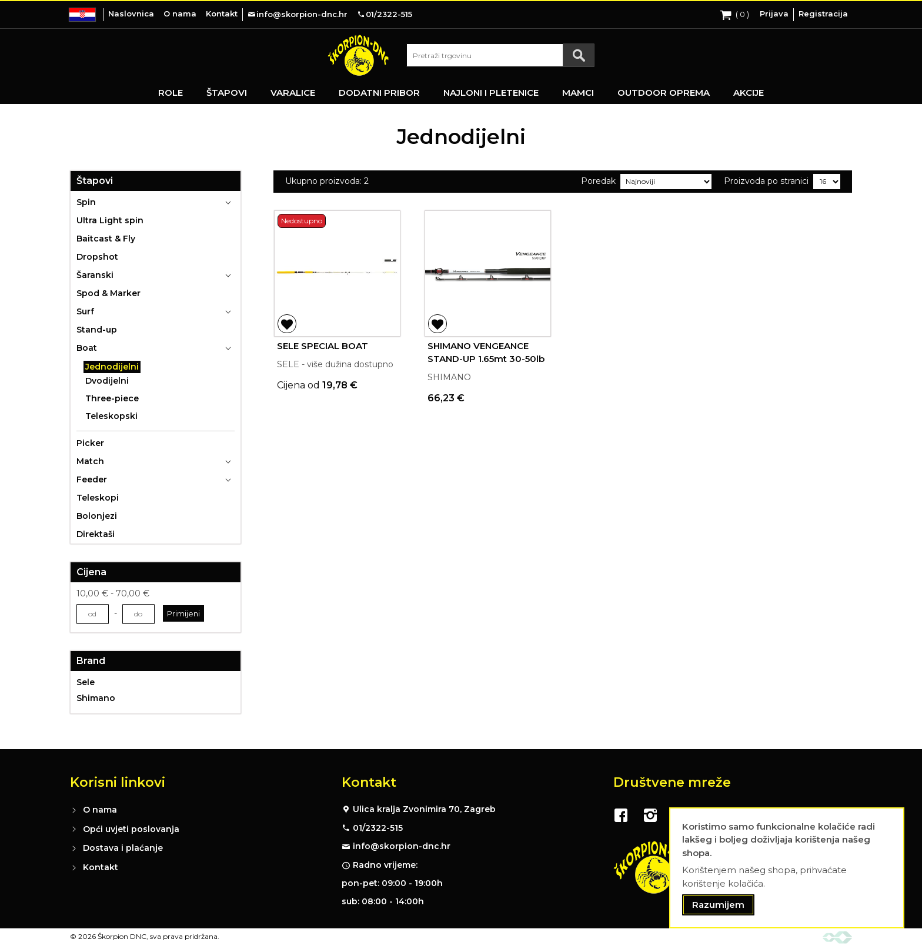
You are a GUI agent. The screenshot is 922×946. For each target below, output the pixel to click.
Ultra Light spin (109, 220)
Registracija (823, 13)
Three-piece (112, 398)
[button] (287, 323)
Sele (85, 682)
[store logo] (358, 55)
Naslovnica (131, 13)
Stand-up (96, 329)
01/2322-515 (378, 828)
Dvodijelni (107, 380)
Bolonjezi (96, 516)
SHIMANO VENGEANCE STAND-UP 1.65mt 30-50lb (485, 352)
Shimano (95, 698)
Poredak (598, 181)
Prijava (774, 13)
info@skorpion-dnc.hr (401, 846)
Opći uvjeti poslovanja (131, 829)
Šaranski (94, 275)
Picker (90, 443)
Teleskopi (97, 497)
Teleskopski (111, 416)
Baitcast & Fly (105, 238)
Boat (86, 348)
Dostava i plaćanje (123, 848)
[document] (786, 868)
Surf (85, 311)
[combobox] (500, 55)
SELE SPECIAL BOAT (322, 345)
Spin (86, 202)
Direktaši (95, 534)
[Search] (578, 55)
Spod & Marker (108, 293)
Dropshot (97, 256)
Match (90, 461)
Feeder (91, 479)
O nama (179, 13)
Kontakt (222, 13)
